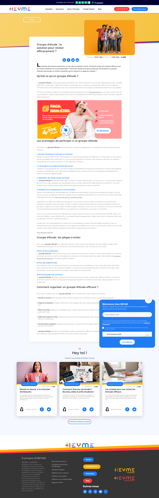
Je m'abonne (127, 342)
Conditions (149, 336)
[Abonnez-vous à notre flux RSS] (64, 60)
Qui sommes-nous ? (59, 461)
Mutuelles (48, 9)
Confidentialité (144, 336)
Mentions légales (58, 470)
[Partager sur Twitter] (73, 60)
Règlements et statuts (60, 473)
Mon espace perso (140, 9)
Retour (32, 19)
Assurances (60, 9)
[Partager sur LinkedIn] (77, 60)
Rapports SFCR (57, 482)
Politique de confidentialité (62, 479)
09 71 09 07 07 (121, 9)
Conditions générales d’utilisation (60, 465)
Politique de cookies (59, 476)
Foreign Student (89, 9)
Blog (99, 9)
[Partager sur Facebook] (68, 60)
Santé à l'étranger (73, 9)
